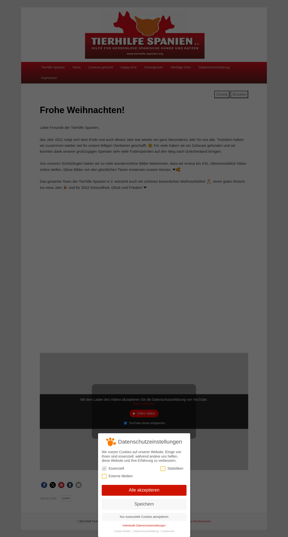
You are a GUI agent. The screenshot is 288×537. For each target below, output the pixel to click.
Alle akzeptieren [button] (144, 490)
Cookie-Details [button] (122, 530)
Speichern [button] (143, 503)
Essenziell (113, 468)
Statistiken (171, 468)
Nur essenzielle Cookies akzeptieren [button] (144, 516)
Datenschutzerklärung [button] (146, 530)
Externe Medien (117, 476)
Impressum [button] (167, 530)
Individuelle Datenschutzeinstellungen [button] (144, 524)
